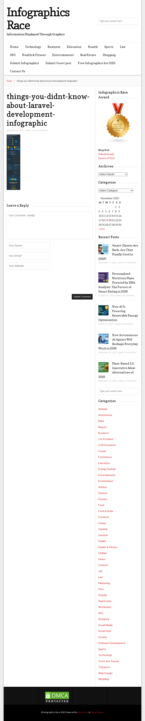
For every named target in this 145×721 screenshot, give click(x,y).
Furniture (103, 516)
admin (27, 130)
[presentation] (35, 281)
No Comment (130, 262)
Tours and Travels (108, 661)
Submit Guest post (58, 63)
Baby (101, 420)
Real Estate (88, 55)
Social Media (105, 625)
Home (14, 47)
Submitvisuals (106, 154)
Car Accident (105, 439)
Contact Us (17, 71)
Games (102, 523)
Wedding (103, 679)
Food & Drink (105, 511)
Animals (102, 408)
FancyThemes (97, 712)
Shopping (109, 55)
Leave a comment (39, 130)
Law (123, 47)
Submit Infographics (24, 63)
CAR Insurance (107, 444)
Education (74, 47)
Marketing (104, 583)
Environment (105, 480)
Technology (33, 47)
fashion (102, 487)
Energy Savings (107, 468)
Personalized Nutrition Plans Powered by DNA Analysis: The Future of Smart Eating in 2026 (116, 282)
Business (54, 47)
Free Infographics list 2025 (96, 63)
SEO (13, 55)
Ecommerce (105, 456)
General (103, 535)
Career (102, 451)
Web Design (105, 673)
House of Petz (106, 158)
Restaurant (104, 606)
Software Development (111, 643)
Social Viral (104, 630)
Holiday (102, 553)
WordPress (82, 712)
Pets (101, 589)
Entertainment (63, 55)
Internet (103, 565)
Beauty (102, 426)
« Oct (101, 228)
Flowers (102, 499)
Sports (108, 47)
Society (102, 637)
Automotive (105, 414)
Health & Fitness (34, 55)
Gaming (102, 528)
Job (100, 571)
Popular (102, 594)
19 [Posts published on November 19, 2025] (106, 220)
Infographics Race (38, 18)
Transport (104, 667)
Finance (102, 492)
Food (101, 504)
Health (93, 47)
